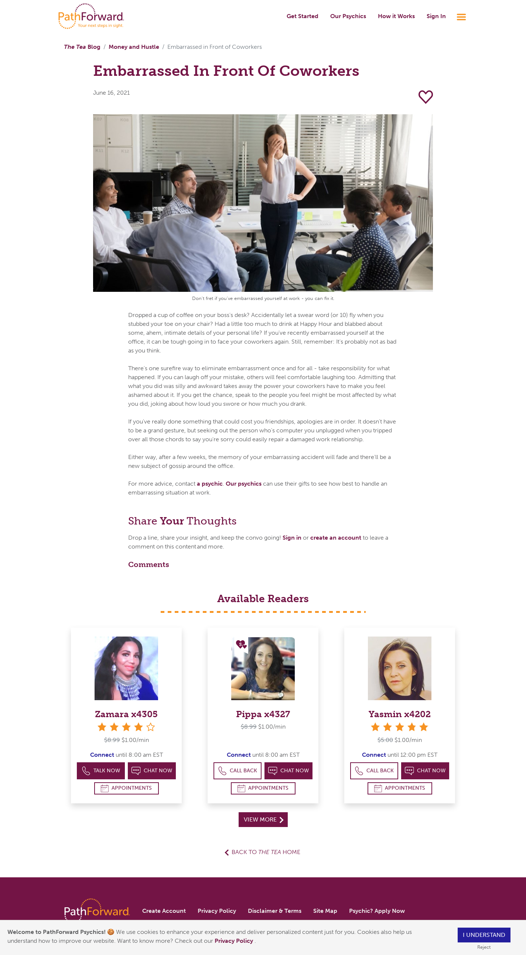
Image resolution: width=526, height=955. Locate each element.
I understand (484, 934)
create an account (335, 537)
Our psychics (244, 483)
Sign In (436, 16)
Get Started (302, 16)
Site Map (325, 910)
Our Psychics (348, 16)
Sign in (292, 537)
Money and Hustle (134, 46)
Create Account (164, 910)
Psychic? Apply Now (377, 910)
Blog (82, 46)
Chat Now (152, 771)
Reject (484, 947)
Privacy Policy (235, 940)
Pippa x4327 (263, 714)
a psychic (210, 483)
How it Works (396, 16)
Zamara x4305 (126, 714)
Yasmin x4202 (400, 714)
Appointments (126, 788)
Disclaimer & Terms (274, 910)
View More (263, 819)
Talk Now (101, 771)
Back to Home (266, 852)
